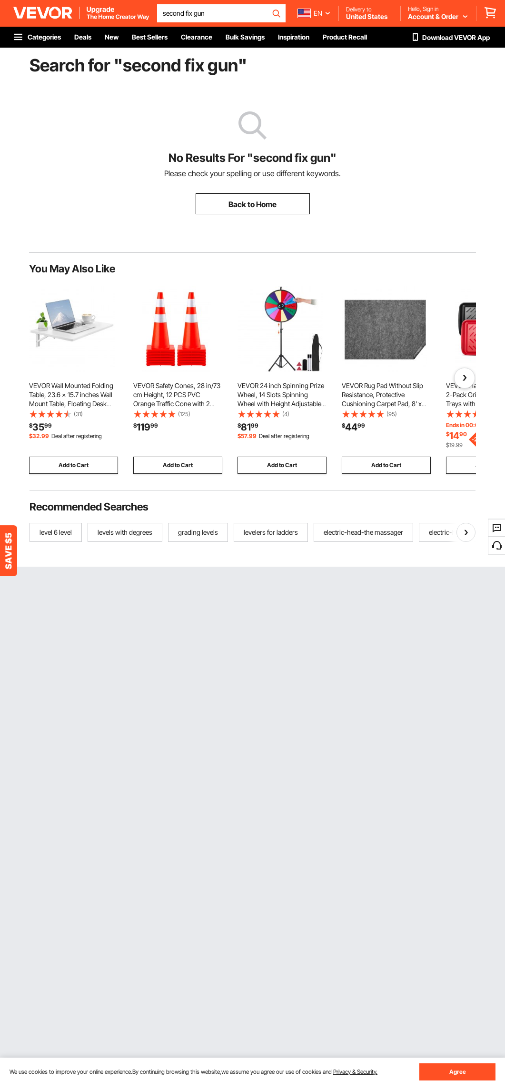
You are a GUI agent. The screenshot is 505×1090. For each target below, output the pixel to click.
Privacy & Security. (355, 1071)
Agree (457, 1071)
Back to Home (252, 204)
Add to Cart (74, 465)
